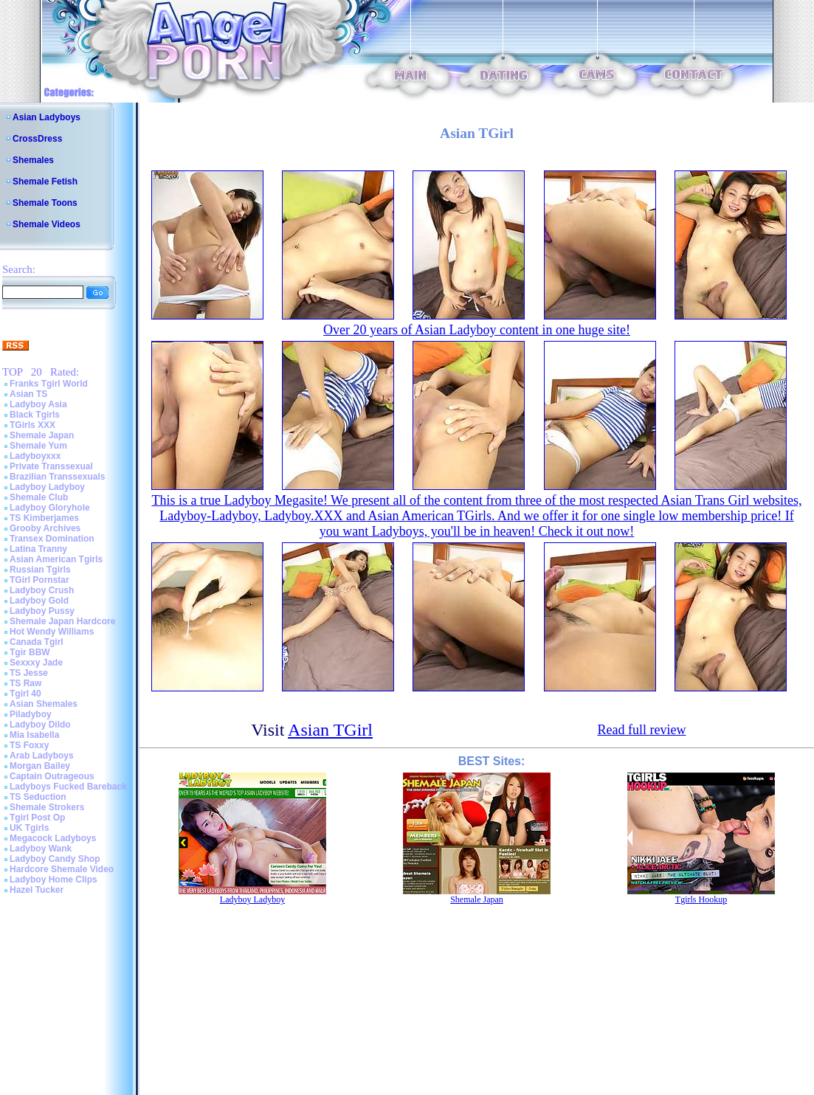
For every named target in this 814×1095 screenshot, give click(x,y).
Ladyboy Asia (38, 404)
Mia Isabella (34, 735)
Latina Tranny (38, 549)
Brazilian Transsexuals (57, 476)
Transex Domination (52, 538)
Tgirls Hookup (701, 899)
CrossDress (37, 139)
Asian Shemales (43, 704)
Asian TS (28, 394)
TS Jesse (29, 673)
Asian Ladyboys (46, 117)
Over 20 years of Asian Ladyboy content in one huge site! (476, 329)
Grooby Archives (45, 528)
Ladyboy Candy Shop (55, 859)
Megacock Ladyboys (53, 838)
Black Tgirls (35, 415)
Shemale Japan (42, 435)
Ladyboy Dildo (40, 724)
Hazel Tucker (36, 890)
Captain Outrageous (52, 776)
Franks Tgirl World (49, 384)
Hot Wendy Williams (52, 631)
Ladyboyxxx (35, 456)
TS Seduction (38, 797)
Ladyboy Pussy (42, 611)
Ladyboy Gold (39, 600)
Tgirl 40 (25, 693)
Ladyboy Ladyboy (47, 487)
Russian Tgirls (40, 569)
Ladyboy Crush (42, 590)
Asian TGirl (330, 729)
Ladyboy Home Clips (53, 879)
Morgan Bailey (40, 766)
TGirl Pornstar (39, 580)
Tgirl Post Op (37, 817)
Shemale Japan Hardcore (62, 621)
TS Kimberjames (44, 518)
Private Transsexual (51, 466)
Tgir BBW (30, 652)
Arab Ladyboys (42, 755)
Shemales (33, 160)
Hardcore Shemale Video (62, 869)
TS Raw (25, 683)
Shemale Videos (46, 224)
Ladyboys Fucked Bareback (68, 786)
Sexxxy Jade (36, 662)
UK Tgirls (29, 828)
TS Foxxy (29, 745)
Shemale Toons (45, 203)
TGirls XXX (32, 425)
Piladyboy (31, 714)
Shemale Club (39, 497)
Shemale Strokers (47, 807)
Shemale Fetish (45, 181)
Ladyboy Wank (41, 848)
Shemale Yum (38, 446)
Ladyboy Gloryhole (50, 507)
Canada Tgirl (36, 642)
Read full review (641, 729)
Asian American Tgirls (56, 559)
